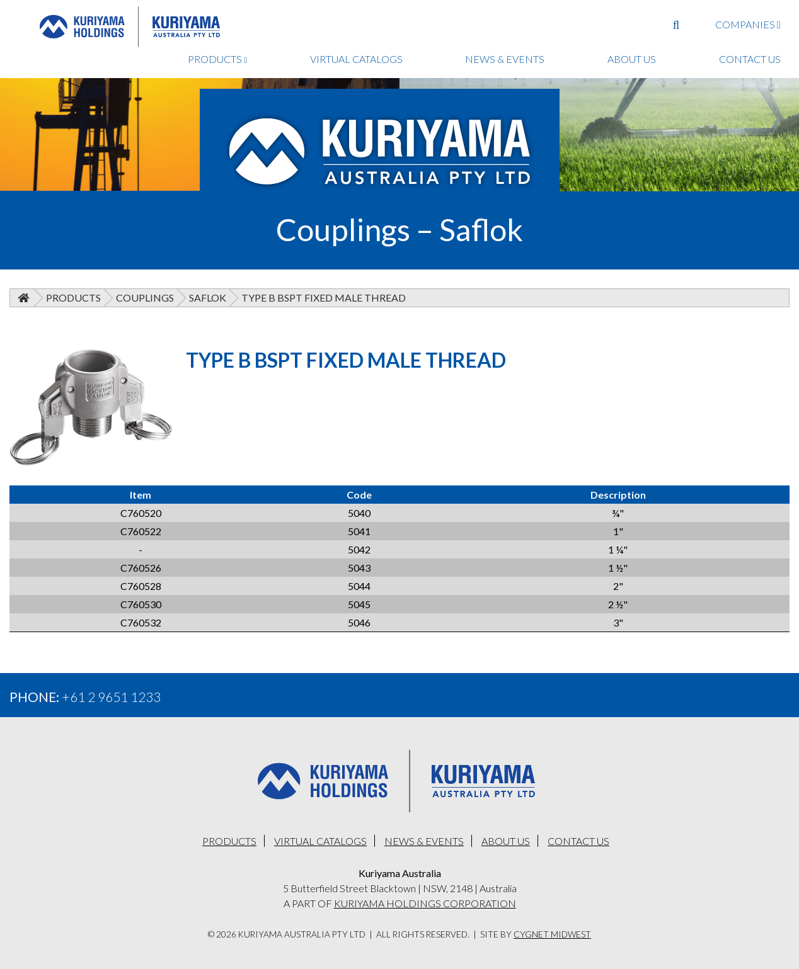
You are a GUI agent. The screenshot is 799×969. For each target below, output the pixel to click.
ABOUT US (631, 59)
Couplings (145, 297)
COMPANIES (748, 24)
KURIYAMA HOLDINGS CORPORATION (425, 903)
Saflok (207, 297)
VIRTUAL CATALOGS (356, 59)
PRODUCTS (217, 59)
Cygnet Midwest (552, 934)
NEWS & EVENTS (504, 59)
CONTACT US (750, 59)
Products (73, 297)
